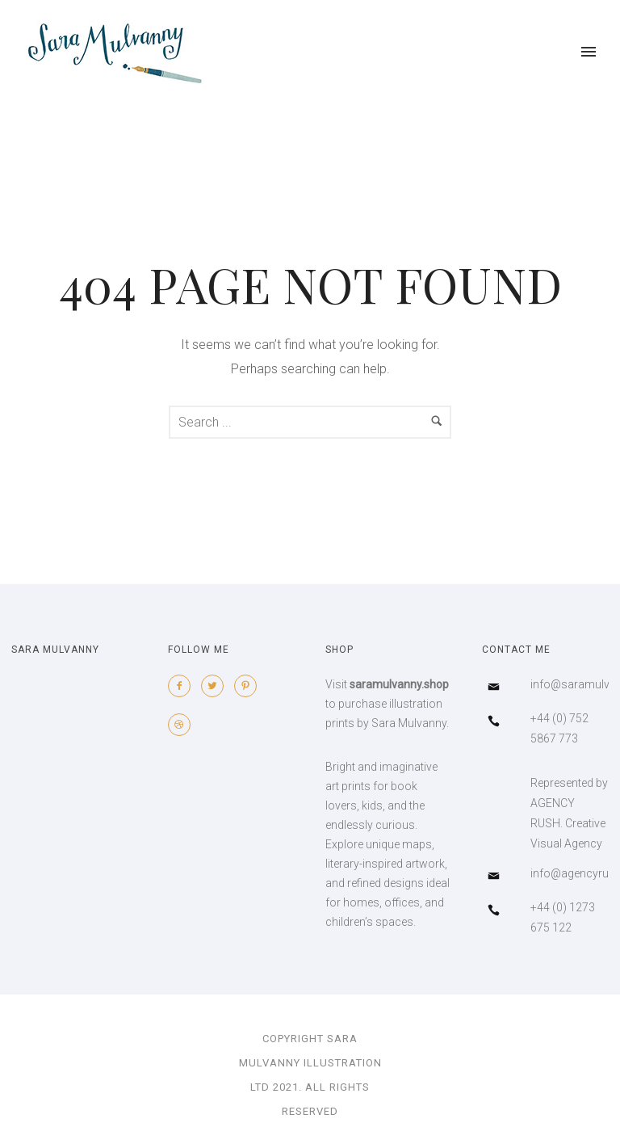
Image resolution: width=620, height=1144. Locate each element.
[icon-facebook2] (183, 686)
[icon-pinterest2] (249, 686)
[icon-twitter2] (216, 686)
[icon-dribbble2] (183, 724)
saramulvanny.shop (399, 684)
